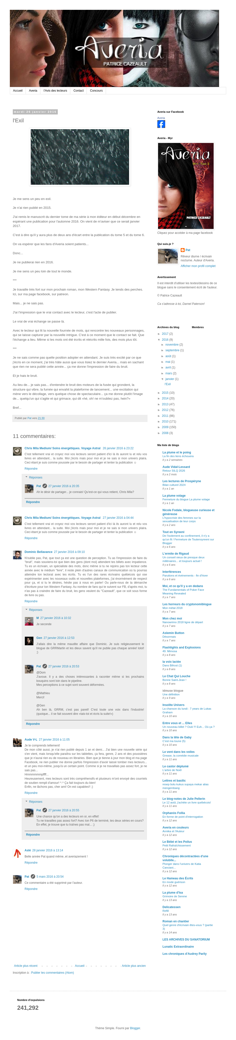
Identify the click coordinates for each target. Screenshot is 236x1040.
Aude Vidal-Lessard (176, 467)
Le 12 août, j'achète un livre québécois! (186, 802)
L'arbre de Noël (172, 770)
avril (168, 367)
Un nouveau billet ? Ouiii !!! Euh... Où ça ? (188, 726)
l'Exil (168, 384)
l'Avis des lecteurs (55, 90)
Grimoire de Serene (174, 896)
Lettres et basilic (174, 780)
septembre (172, 350)
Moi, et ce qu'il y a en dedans (182, 586)
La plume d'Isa (172, 892)
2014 (165, 398)
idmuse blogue (172, 690)
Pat (38, 486)
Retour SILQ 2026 (173, 470)
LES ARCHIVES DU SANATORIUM (186, 939)
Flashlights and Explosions (181, 647)
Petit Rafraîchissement (176, 845)
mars (169, 373)
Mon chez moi (172, 618)
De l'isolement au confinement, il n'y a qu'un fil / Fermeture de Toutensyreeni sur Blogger (188, 539)
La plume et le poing (176, 452)
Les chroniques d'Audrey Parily (184, 954)
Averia (33, 90)
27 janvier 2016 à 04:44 (118, 518)
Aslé (28, 850)
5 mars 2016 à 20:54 (50, 876)
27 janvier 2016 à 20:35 (63, 486)
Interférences (171, 572)
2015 (165, 392)
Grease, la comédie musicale (180, 755)
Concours (96, 90)
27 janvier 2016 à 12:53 (59, 638)
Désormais (169, 636)
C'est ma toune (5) (173, 741)
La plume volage (174, 495)
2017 (165, 334)
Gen (39, 638)
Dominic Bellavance (38, 552)
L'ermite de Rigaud (175, 553)
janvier (170, 379)
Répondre (31, 468)
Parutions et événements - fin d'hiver (185, 575)
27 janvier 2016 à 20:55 (63, 810)
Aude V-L (31, 739)
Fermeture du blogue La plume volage (186, 499)
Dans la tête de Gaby (177, 737)
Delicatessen (171, 907)
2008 (165, 433)
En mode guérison (173, 882)
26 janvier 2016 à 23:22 (118, 448)
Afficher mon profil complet (198, 266)
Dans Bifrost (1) (172, 665)
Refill (165, 910)
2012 (165, 410)
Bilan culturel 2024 (174, 484)
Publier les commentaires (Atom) (52, 972)
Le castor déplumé (175, 766)
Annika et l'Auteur (173, 831)
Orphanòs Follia (173, 813)
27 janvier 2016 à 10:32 (55, 618)
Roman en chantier (175, 921)
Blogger (135, 1028)
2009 (165, 427)
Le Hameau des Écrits (177, 878)
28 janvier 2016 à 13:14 (47, 850)
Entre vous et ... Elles (177, 723)
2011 (165, 416)
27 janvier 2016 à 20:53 (63, 666)
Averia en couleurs (175, 827)
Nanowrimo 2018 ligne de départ (182, 622)
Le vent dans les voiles (178, 752)
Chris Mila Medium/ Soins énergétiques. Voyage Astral (63, 448)
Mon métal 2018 (172, 607)
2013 (165, 404)
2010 (165, 421)
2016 (165, 339)
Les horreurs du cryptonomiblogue (186, 604)
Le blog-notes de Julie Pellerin (183, 799)
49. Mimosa (169, 651)
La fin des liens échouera (178, 456)
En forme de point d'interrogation (182, 816)
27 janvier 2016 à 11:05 (54, 739)
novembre (172, 344)
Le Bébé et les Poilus (177, 841)
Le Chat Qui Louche (176, 676)
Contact (79, 90)
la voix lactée (171, 661)
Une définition (171, 694)
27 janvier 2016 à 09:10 (69, 552)
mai (168, 362)
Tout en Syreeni (173, 532)
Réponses (35, 477)
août (168, 356)
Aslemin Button (173, 633)
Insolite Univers (173, 705)
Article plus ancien (134, 966)
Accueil (18, 90)
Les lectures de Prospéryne (181, 481)
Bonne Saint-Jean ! (174, 679)
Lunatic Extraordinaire (178, 946)
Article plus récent (25, 966)
